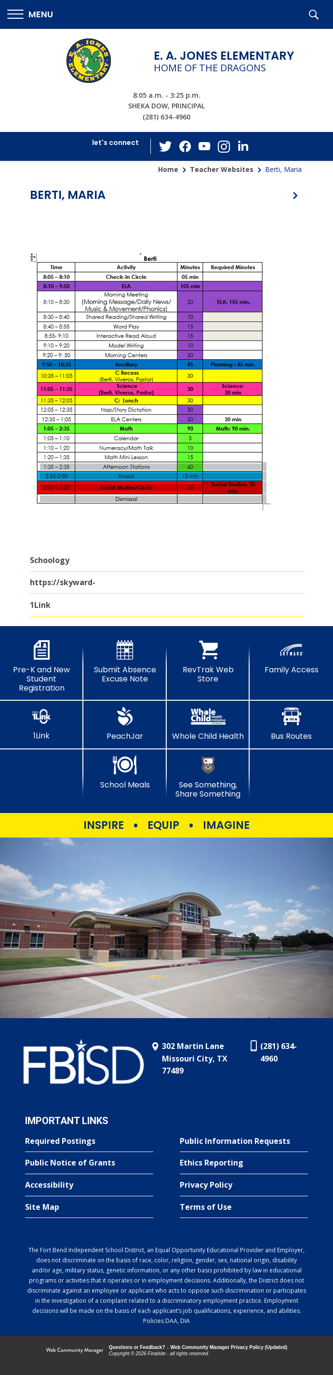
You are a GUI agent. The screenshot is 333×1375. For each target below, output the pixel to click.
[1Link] (42, 723)
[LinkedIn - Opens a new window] (243, 145)
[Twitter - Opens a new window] (165, 145)
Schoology (49, 560)
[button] (30, 15)
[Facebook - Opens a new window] (185, 146)
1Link (40, 605)
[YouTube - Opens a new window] (204, 146)
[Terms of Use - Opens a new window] (244, 1207)
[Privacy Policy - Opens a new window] (244, 1185)
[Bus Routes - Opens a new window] (291, 724)
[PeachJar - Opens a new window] (125, 724)
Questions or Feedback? (137, 1347)
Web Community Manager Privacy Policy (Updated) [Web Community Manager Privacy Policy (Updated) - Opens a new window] (229, 1347)
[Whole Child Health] (208, 724)
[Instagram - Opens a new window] (223, 146)
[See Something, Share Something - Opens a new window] (208, 777)
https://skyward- (62, 582)
